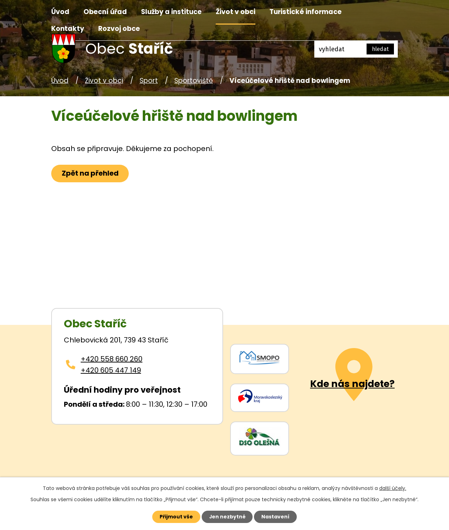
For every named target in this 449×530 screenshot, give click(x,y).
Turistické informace (305, 12)
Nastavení (276, 516)
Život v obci (235, 12)
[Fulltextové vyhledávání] (356, 49)
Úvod (60, 12)
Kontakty (67, 28)
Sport (149, 80)
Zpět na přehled (90, 173)
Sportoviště (193, 80)
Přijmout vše (176, 516)
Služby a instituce (171, 12)
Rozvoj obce (119, 28)
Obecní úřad (105, 12)
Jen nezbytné (227, 516)
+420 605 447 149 (111, 370)
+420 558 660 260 (111, 359)
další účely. (392, 488)
